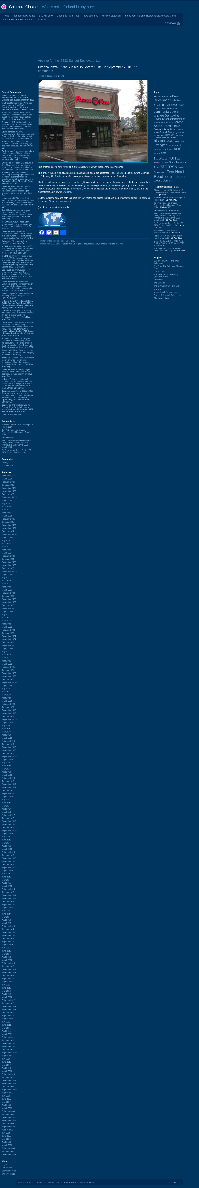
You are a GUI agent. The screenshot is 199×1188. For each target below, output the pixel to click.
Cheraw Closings (161, 298)
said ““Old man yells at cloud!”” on (14, 242)
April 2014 (6, 920)
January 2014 (8, 929)
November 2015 (9, 861)
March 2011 (7, 1034)
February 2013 (8, 963)
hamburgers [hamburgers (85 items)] (159, 135)
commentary (7, 465)
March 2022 (7, 627)
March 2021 (7, 664)
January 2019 (8, 744)
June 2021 (6, 655)
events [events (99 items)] (157, 122)
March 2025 (7, 516)
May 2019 (6, 732)
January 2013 (8, 966)
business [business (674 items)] (169, 104)
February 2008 (8, 1148)
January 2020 (8, 707)
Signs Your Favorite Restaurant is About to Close (150, 15)
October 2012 (8, 975)
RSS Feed (170, 23)
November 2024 (9, 528)
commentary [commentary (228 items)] (163, 111)
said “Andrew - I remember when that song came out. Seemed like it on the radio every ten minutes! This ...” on (18, 135)
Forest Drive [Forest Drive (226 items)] (171, 126)
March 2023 (7, 590)
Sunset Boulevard (107, 244)
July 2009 (6, 1096)
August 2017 (7, 796)
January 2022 (8, 633)
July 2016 (6, 837)
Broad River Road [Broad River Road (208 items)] (167, 98)
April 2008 (6, 1142)
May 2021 (6, 658)
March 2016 (7, 849)
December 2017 (9, 784)
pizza (84, 244)
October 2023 (8, 568)
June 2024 (6, 543)
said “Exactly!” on (17, 304)
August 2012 (7, 982)
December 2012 (9, 969)
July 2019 (6, 725)
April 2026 (6, 476)
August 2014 (7, 908)
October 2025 (8, 494)
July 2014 (6, 911)
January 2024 (8, 559)
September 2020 (9, 682)
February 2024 (8, 556)
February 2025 (8, 519)
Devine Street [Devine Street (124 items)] (161, 119)
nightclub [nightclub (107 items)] (167, 149)
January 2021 (8, 670)
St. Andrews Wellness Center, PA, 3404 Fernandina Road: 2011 (17, 451)
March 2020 (7, 701)
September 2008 (9, 1127)
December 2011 (9, 1006)
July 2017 (6, 800)
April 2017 (6, 809)
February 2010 (8, 1074)
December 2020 (9, 673)
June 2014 (6, 914)
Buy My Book (46, 15)
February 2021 (8, 667)
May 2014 (6, 917)
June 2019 (6, 729)
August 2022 (7, 611)
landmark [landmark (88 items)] (181, 141)
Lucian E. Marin (69, 1182)
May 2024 (6, 547)
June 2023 (6, 580)
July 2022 (6, 614)
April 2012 (6, 994)
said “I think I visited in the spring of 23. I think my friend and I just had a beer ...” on (17, 261)
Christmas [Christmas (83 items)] (165, 108)
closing (5, 462)
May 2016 (6, 843)
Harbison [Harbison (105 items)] (169, 135)
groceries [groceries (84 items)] (180, 132)
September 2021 (9, 645)
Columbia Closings (24, 7)
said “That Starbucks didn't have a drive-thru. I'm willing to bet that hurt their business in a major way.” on (17, 125)
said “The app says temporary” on (18, 106)
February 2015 (8, 889)
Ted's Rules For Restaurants (17, 19)
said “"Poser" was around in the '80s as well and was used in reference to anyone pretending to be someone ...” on (17, 166)
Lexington (77, 244)
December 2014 (9, 895)
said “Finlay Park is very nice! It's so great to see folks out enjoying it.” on (18, 352)
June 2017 (6, 803)
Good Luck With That (68, 15)
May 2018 (6, 769)
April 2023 (6, 587)
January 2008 (8, 1151)
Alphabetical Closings (24, 15)
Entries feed (7, 1168)
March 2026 (7, 479)
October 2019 (8, 716)
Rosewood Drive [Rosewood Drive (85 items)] (161, 162)
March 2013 (7, 960)
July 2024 (6, 540)
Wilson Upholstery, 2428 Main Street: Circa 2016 (167, 231)
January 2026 (8, 485)
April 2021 (6, 661)
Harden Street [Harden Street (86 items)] (169, 137)
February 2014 (8, 926)
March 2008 (7, 1145)
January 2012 (8, 1003)
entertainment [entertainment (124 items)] (177, 119)
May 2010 (6, 1065)
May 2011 (6, 1028)
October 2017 (8, 790)
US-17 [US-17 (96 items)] (172, 177)
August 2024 (7, 537)
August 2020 (7, 685)
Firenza (64, 167)
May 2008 (6, 1139)
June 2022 (6, 618)
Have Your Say (90, 15)
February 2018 (8, 778)
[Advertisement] (99, 41)
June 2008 (6, 1136)
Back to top (173, 1182)
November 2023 (9, 565)
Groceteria (158, 280)
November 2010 (9, 1046)
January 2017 (8, 818)
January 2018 (8, 781)
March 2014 (7, 923)
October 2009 (8, 1086)
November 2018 (9, 750)
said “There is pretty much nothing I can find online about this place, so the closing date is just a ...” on (17, 383)
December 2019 (9, 710)
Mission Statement (111, 15)
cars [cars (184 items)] (182, 105)
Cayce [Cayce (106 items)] (157, 108)
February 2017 (8, 815)
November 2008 (9, 1120)
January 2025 (8, 522)
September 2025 (9, 497)
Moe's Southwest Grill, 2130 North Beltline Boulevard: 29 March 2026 (169, 242)
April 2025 (6, 513)
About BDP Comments (12, 414)
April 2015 (6, 883)
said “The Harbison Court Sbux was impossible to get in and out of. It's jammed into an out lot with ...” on (17, 115)
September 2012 (9, 978)
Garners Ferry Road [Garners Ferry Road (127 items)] (165, 129)
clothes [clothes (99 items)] (173, 108)
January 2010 (8, 1077)
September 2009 (9, 1090)
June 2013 (6, 951)
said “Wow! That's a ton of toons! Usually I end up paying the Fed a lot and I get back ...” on (17, 225)
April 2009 (6, 1105)
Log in (4, 1164)
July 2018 (6, 763)
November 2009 (9, 1083)
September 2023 (9, 571)
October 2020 (8, 679)
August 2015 (7, 870)
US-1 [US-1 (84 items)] (166, 177)
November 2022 (9, 602)
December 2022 (9, 599)
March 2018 (7, 775)
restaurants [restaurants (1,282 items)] (167, 158)
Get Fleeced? (8, 437)
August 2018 (7, 759)
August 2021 (7, 648)
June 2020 (6, 692)
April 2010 (6, 1068)
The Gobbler (159, 283)
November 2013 (9, 935)
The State (120, 173)
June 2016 (6, 840)
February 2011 (8, 1037)
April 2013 (6, 957)
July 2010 (6, 1059)
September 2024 (9, 534)
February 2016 (8, 852)
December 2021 (9, 636)
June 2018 (6, 766)
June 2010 (6, 1062)
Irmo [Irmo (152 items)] (174, 141)
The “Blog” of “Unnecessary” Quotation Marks (166, 275)
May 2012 (6, 991)
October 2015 (8, 864)
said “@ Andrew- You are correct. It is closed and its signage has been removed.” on (17, 144)
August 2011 (7, 1019)
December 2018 (9, 747)
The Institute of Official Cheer (166, 286)
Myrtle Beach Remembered (166, 292)
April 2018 (6, 772)
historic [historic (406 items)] (160, 140)
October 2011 (8, 1012)
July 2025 (6, 503)
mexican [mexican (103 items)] (158, 149)
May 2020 (6, 695)
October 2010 (8, 1049)
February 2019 (8, 741)
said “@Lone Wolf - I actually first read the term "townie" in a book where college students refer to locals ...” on (18, 234)
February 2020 (8, 704)
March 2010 (7, 1071)
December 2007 (9, 1154)
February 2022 (8, 630)
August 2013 (7, 945)
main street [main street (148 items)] (174, 145)
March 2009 (7, 1108)
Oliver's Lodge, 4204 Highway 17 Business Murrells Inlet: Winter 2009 (170, 191)
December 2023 (9, 562)
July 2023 (6, 577)
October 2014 (8, 901)
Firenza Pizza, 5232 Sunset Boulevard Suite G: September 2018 (84, 67)
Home (6, 15)
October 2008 (8, 1123)
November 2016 (9, 824)
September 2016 (9, 830)
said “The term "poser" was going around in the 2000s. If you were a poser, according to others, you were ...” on (17, 190)
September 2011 (9, 1016)
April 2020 (6, 698)
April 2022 (6, 624)
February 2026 (8, 482)
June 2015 (6, 877)
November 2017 (9, 787)
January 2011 (8, 1040)
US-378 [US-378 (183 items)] (180, 176)
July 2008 (6, 1133)
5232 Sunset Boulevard (61, 244)
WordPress (91, 1182)
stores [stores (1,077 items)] (167, 166)
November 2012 (9, 972)
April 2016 (6, 846)
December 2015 (9, 858)
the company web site (81, 188)
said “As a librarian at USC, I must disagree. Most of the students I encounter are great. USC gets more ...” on (18, 249)
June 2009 (6, 1099)
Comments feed (9, 1171)
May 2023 (6, 584)
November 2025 (9, 491)
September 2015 (9, 867)
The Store (41, 19)
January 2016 (8, 855)
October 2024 (8, 531)
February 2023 (8, 593)
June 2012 (6, 988)
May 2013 (6, 954)
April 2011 (6, 1031)
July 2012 (6, 985)
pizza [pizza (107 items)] (163, 153)
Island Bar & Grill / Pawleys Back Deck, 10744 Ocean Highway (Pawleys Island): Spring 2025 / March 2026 (16, 443)
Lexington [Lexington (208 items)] (160, 145)
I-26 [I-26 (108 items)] (169, 141)
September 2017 (9, 793)
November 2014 (9, 898)
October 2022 (8, 605)
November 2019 (9, 713)
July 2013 (6, 948)
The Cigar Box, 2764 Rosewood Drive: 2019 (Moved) (168, 249)
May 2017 (6, 806)
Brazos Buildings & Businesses (167, 295)
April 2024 (6, 550)
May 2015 (6, 880)
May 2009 (6, 1102)
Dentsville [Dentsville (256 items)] (171, 115)
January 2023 (8, 596)
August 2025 (7, 500)
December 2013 (9, 932)
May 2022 (6, 621)
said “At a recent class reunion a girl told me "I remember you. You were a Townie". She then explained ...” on (18, 214)
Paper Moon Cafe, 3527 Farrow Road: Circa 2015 (168, 237)
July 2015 (6, 874)
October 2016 (8, 827)
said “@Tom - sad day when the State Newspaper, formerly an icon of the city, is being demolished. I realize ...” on (18, 314)
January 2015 (8, 892)
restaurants (93, 244)
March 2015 (7, 886)
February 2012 (8, 1000)
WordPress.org (8, 1174)
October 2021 (8, 642)
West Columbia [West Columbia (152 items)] (163, 180)
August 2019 (7, 722)
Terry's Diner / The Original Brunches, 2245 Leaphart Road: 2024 (16, 432)
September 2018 (9, 756)
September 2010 (9, 1053)
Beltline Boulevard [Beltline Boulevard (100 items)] (163, 96)
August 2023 (7, 574)
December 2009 (9, 1080)
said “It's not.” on (18, 97)
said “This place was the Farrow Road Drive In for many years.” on (17, 408)
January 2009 (8, 1114)
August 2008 (7, 1130)
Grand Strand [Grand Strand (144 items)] (167, 132)
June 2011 (6, 1025)
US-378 (119, 244)
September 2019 (9, 719)
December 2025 (9, 488)
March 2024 (7, 553)
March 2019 (7, 738)
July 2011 (6, 1022)
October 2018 (8, 753)
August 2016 (7, 833)
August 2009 (7, 1093)
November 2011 (9, 1009)
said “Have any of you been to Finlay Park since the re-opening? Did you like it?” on (17, 372)
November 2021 (9, 639)
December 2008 (9, 1117)
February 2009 (8, 1111)
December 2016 (9, 821)
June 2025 (6, 506)
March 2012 (7, 997)
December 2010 (9, 1043)
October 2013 (8, 938)
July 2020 (6, 688)
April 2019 (6, 735)
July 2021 (6, 651)
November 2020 (9, 676)
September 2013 (9, 941)
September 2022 (9, 608)
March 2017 (7, 812)
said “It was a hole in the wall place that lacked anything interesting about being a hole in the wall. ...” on (18, 328)
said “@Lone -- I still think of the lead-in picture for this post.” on (17, 295)
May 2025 (6, 510)
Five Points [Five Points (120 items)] (167, 122)
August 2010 (7, 1056)
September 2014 (9, 904)
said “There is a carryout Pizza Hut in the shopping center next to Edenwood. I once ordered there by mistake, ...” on (18, 342)
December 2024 (9, 525)
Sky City (157, 289)
